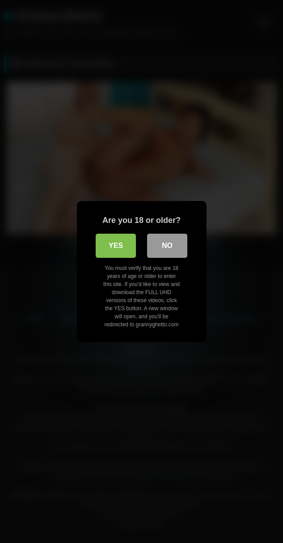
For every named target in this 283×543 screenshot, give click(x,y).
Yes (116, 245)
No (167, 245)
